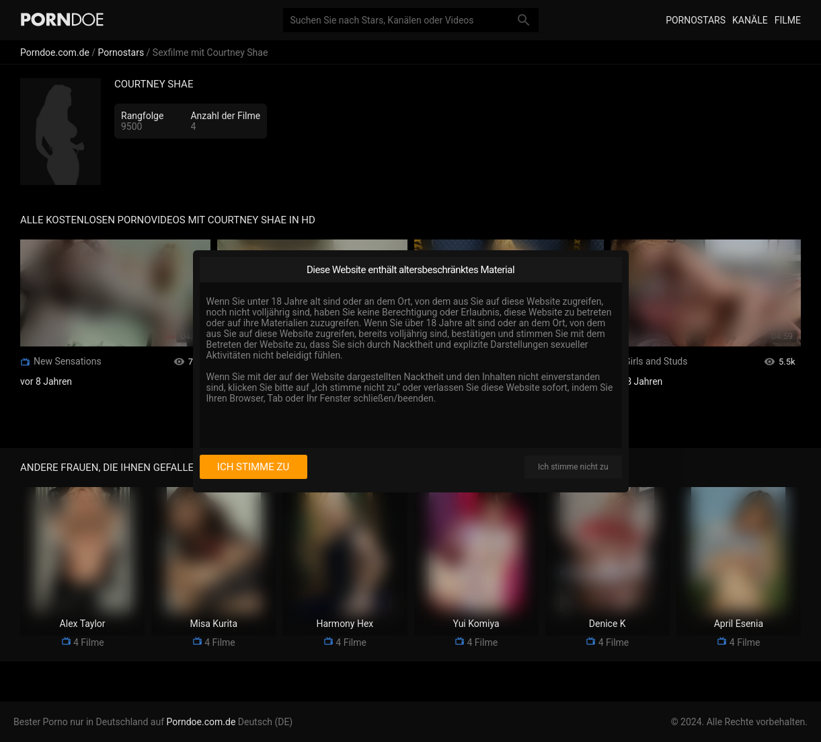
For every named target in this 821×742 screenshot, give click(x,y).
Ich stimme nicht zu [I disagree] (573, 467)
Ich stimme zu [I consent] (253, 467)
